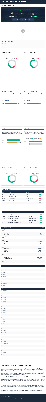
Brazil (3, 285)
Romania (3, 332)
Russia (3, 334)
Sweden (3, 345)
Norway (3, 328)
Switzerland (4, 348)
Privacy (2, 396)
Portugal (4, 283)
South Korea (4, 343)
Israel (3, 319)
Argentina (4, 290)
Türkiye (3, 350)
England (3, 267)
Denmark (3, 308)
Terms (6, 396)
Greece (3, 312)
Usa (2, 354)
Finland (3, 310)
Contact (9, 396)
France (3, 276)
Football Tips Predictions (13, 2)
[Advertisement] (23, 31)
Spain (3, 270)
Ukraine (3, 352)
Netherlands (4, 281)
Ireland (3, 317)
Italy (3, 274)
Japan (3, 321)
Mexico (3, 323)
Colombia (3, 301)
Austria (3, 295)
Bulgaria (3, 299)
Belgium (3, 297)
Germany (3, 272)
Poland (3, 330)
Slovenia (3, 341)
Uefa (3, 278)
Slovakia (3, 339)
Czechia (3, 306)
